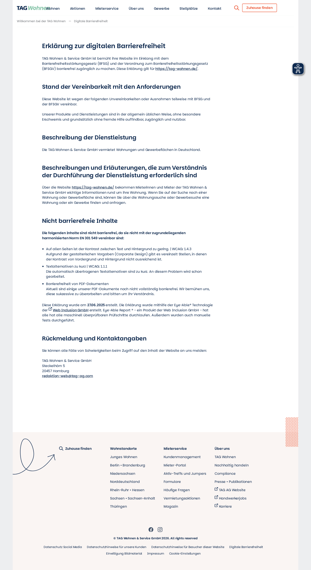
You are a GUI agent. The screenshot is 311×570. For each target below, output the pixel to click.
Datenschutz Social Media (63, 547)
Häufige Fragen (177, 490)
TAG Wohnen (225, 457)
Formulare (172, 481)
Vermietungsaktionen (182, 498)
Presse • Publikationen (233, 481)
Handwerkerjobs (233, 498)
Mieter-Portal (175, 465)
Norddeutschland (125, 481)
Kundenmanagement (182, 457)
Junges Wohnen (123, 457)
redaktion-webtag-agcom (67, 376)
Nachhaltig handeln (232, 465)
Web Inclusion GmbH (70, 310)
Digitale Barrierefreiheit (246, 547)
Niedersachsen (122, 473)
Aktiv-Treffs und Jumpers (185, 473)
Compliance (225, 473)
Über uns (222, 448)
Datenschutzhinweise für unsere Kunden (116, 547)
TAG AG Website (232, 490)
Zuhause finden (75, 449)
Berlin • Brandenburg (127, 465)
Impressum (155, 553)
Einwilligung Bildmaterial (124, 553)
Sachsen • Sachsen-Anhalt (132, 498)
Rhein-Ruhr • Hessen (127, 490)
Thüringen (118, 506)
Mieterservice (175, 448)
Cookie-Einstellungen (185, 553)
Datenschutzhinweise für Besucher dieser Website (187, 547)
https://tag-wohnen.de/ (176, 68)
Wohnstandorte (123, 448)
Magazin (171, 506)
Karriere (225, 506)
